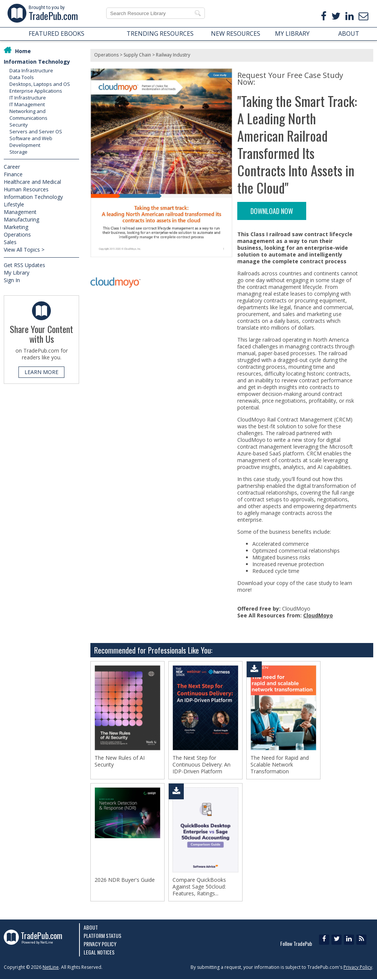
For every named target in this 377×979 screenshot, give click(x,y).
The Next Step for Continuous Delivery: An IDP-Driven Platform (201, 764)
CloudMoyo (318, 615)
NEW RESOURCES (235, 33)
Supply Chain (137, 55)
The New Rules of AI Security (120, 761)
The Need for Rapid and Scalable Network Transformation (279, 764)
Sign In (12, 280)
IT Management (27, 104)
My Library (16, 272)
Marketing (16, 227)
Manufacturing (21, 219)
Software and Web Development (30, 141)
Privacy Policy (100, 944)
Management (20, 211)
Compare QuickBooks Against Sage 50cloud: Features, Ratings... (199, 887)
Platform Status (102, 935)
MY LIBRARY (292, 33)
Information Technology (37, 61)
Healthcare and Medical (32, 181)
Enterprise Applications (35, 90)
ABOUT (348, 33)
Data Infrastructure (31, 70)
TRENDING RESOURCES (160, 33)
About (91, 927)
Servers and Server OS (35, 131)
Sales (10, 242)
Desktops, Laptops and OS (39, 84)
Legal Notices (99, 952)
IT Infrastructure (27, 97)
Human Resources (26, 189)
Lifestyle (14, 204)
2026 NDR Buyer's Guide (125, 880)
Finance (13, 174)
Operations (17, 234)
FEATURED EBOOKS (56, 33)
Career (12, 166)
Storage (18, 151)
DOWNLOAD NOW (271, 211)
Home (23, 51)
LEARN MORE (41, 372)
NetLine (51, 967)
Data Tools (21, 77)
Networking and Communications (28, 114)
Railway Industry (173, 55)
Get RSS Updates (24, 265)
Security (18, 124)
